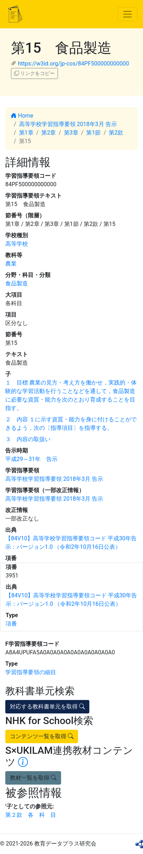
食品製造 (16, 283)
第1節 (93, 132)
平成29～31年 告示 (31, 459)
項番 (11, 623)
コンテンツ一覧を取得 (41, 736)
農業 (11, 263)
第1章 (26, 132)
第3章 (71, 132)
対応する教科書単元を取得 (47, 706)
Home (22, 115)
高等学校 (16, 243)
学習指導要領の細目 (30, 672)
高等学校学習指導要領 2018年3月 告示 (68, 124)
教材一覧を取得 (33, 777)
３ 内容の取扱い (27, 439)
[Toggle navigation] (127, 14)
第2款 (116, 132)
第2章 (48, 132)
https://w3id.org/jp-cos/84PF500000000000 (73, 63)
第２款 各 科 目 (30, 815)
